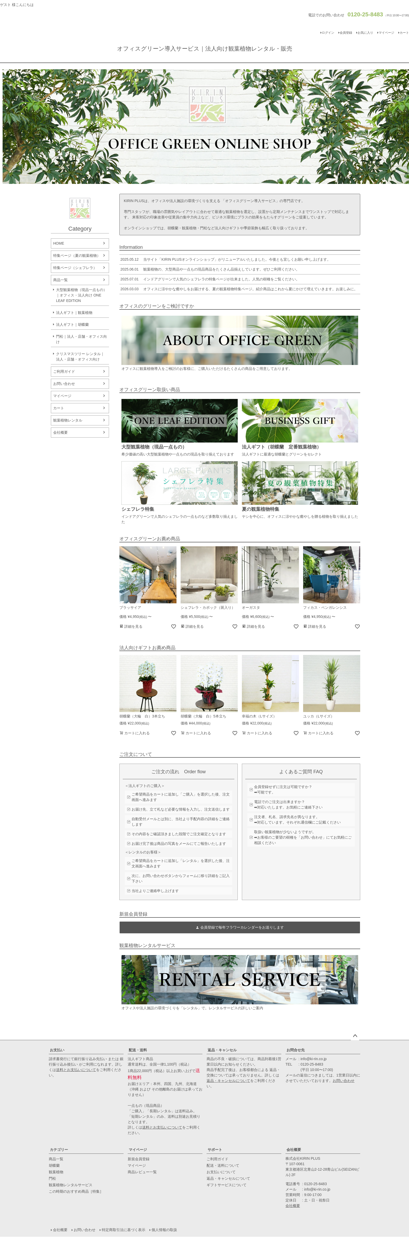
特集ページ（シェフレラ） (75, 268)
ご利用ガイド (64, 371)
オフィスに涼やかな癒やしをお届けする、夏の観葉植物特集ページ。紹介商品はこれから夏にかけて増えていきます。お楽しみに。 (238, 289)
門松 (52, 1178)
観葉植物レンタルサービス (70, 1185)
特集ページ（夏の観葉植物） (76, 255)
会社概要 (60, 432)
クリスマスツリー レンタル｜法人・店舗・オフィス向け (80, 356)
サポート (215, 1150)
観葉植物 (56, 1172)
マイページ (386, 32)
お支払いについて (221, 1172)
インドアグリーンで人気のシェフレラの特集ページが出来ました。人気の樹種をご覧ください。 (209, 279)
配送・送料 (138, 1050)
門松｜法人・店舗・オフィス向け (81, 339)
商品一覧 (60, 280)
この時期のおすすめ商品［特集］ (76, 1191)
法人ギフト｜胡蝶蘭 (72, 324)
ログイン (328, 32)
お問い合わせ (64, 384)
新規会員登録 (138, 1159)
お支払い (57, 1050)
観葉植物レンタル (67, 420)
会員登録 (346, 32)
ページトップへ (355, 1036)
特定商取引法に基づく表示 (123, 1230)
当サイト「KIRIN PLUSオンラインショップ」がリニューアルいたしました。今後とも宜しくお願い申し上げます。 (225, 259)
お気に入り (365, 32)
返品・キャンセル (222, 1050)
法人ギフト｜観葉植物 (74, 312)
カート (58, 408)
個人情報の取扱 (164, 1230)
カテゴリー (59, 1150)
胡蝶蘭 (54, 1165)
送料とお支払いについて (76, 1070)
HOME (58, 243)
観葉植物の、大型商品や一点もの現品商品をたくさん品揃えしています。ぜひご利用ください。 (209, 269)
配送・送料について (223, 1165)
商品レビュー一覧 (142, 1172)
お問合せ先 (296, 1050)
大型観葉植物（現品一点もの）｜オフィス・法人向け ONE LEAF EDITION (81, 295)
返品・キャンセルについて (228, 1081)
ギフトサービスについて (227, 1185)
